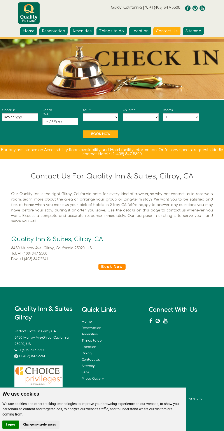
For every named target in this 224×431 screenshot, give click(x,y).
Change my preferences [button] (39, 424)
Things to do (111, 31)
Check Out (47, 112)
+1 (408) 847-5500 (164, 7)
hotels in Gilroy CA (109, 205)
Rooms (168, 110)
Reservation (53, 31)
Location (140, 31)
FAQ (85, 372)
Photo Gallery (93, 379)
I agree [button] (10, 424)
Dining (87, 353)
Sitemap (193, 31)
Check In (8, 110)
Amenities (82, 31)
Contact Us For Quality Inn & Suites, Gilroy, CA (112, 176)
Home (28, 31)
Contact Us (167, 31)
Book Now (112, 267)
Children (129, 110)
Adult (87, 110)
